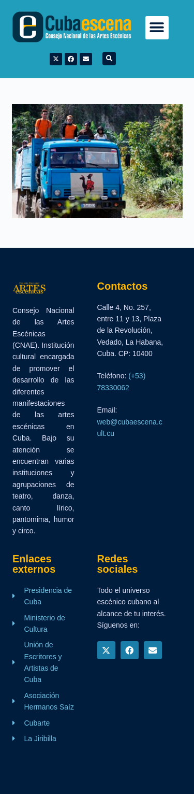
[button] (157, 27)
